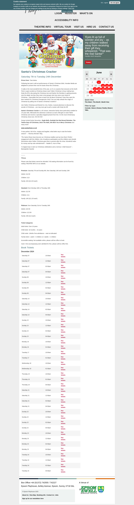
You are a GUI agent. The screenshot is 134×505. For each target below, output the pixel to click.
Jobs (56, 495)
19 (103, 89)
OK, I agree (104, 2)
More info (71, 7)
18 (99, 89)
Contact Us (50, 495)
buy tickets (63, 255)
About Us (25, 495)
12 (103, 85)
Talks (86, 110)
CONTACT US (106, 27)
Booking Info (41, 495)
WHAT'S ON (86, 13)
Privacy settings (67, 10)
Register (71, 13)
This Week (88, 102)
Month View (105, 102)
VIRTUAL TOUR (62, 27)
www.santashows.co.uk (29, 128)
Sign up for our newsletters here (33, 498)
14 (111, 85)
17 (95, 89)
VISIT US (79, 27)
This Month (96, 102)
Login (58, 13)
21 (111, 89)
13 (107, 85)
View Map (32, 495)
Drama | (99, 108)
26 (103, 92)
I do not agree (114, 2)
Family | (105, 108)
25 (99, 92)
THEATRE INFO (42, 27)
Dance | (94, 108)
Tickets (88, 62)
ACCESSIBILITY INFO (66, 20)
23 (91, 92)
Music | (110, 108)
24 (95, 92)
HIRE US (91, 27)
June (99, 72)
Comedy (87, 108)
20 (107, 89)
